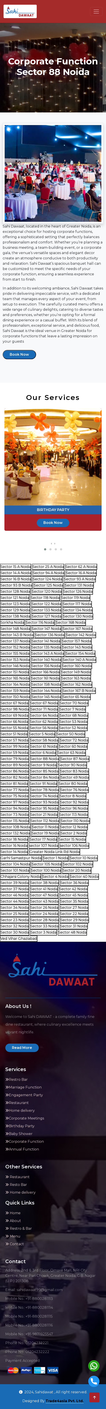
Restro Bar (16, 1079)
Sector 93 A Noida (79, 579)
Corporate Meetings (24, 1118)
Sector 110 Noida (75, 821)
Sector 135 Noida (46, 647)
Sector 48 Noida (72, 932)
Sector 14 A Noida (15, 573)
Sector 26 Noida (44, 907)
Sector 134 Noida (77, 610)
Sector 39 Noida (14, 883)
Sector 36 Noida (74, 883)
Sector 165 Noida (14, 678)
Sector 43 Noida (44, 901)
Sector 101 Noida (14, 870)
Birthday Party (20, 1126)
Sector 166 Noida (45, 672)
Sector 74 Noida (44, 796)
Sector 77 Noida (14, 790)
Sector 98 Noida (14, 709)
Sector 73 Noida (14, 815)
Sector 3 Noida (43, 932)
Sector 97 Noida (14, 802)
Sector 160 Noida (77, 666)
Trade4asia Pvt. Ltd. (65, 1401)
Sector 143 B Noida (16, 635)
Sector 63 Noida (71, 753)
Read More (22, 1048)
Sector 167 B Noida (79, 691)
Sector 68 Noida (74, 715)
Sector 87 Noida (75, 759)
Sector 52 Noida (73, 728)
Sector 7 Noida (72, 709)
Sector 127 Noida (46, 616)
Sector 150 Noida (15, 697)
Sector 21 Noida (44, 815)
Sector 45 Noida (74, 895)
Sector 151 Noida (14, 672)
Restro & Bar (18, 1228)
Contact (14, 1244)
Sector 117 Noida (77, 604)
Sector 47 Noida (44, 895)
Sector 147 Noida (46, 629)
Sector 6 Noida (43, 753)
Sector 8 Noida (73, 796)
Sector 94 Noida (14, 808)
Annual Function (22, 1149)
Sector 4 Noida (55, 876)
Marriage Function (23, 1087)
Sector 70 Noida (74, 703)
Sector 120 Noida (47, 591)
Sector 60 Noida (73, 746)
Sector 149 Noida (76, 672)
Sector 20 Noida (77, 870)
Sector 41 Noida (44, 889)
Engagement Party (24, 1095)
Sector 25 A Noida (48, 567)
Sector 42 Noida (73, 889)
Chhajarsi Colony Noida (20, 876)
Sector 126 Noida (78, 591)
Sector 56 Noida (44, 728)
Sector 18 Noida (14, 839)
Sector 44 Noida (14, 901)
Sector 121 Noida (14, 598)
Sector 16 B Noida (15, 579)
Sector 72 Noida (74, 740)
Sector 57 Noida (14, 740)
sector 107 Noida (43, 845)
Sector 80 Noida (73, 784)
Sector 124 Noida (47, 579)
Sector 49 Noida (75, 777)
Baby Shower (19, 1134)
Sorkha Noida (12, 622)
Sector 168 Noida (70, 622)
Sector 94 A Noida (48, 573)
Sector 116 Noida (40, 622)
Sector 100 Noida (46, 870)
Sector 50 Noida (71, 734)
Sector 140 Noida (46, 660)
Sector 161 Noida (45, 678)
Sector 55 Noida (14, 728)
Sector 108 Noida (15, 827)
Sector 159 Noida (15, 691)
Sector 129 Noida (15, 610)
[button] (45, 549)
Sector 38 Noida (44, 883)
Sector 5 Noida (42, 734)
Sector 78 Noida (44, 790)
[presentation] (51, 543)
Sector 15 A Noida (15, 567)
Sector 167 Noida (77, 629)
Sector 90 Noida (72, 765)
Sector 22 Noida (74, 914)
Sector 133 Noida (46, 610)
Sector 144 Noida (46, 691)
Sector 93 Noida (44, 802)
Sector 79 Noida (14, 759)
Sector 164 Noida (15, 684)
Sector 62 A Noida (81, 567)
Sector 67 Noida (14, 703)
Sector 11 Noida (45, 827)
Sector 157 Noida (76, 641)
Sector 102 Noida (78, 864)
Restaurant (17, 1103)
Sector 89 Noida (14, 765)
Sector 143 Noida (77, 647)
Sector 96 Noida (74, 808)
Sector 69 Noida (14, 715)
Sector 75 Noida (14, 796)
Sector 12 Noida (73, 827)
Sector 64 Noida (44, 715)
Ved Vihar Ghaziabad (18, 938)
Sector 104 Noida (15, 864)
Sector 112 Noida (45, 821)
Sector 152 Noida (15, 647)
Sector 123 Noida (15, 604)
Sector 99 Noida (14, 746)
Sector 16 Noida (13, 845)
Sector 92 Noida (74, 802)
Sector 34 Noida (14, 907)
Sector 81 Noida (14, 784)
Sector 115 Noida (14, 821)
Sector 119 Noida (75, 598)
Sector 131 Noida (79, 585)
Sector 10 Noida (83, 858)
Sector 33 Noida (44, 926)
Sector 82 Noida (14, 777)
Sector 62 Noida (44, 722)
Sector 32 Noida (14, 926)
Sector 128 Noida (15, 591)
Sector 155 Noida (14, 653)
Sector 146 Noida (15, 666)
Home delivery (20, 1110)
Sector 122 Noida (46, 604)
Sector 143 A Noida (47, 653)
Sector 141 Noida (46, 641)
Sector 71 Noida (44, 709)
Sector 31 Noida (73, 926)
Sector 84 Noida (45, 777)
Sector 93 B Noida (16, 585)
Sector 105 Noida (46, 864)
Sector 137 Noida (15, 641)
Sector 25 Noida (14, 914)
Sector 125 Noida (48, 585)
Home (13, 1213)
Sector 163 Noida (76, 678)
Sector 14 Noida (14, 852)
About (13, 1221)
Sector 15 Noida (72, 839)
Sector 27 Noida (74, 907)
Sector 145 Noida (46, 697)
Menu (12, 1236)
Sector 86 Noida (14, 771)
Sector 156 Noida (45, 666)
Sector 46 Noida (14, 895)
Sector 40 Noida (84, 876)
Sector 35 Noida (74, 901)
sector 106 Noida (74, 845)
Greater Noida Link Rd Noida (54, 852)
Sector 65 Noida (76, 697)
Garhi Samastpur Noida (20, 858)
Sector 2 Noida (74, 833)
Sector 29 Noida (74, 920)
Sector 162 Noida (77, 684)
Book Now (19, 354)
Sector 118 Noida (45, 598)
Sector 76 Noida (74, 790)
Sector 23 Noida (14, 920)
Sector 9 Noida (43, 765)
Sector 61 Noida (43, 746)
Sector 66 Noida (14, 722)
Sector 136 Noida (49, 635)
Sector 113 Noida (73, 815)
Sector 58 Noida (44, 740)
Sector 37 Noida (14, 889)
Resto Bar (16, 1185)
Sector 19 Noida (45, 833)
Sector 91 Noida (43, 784)
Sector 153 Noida (15, 660)
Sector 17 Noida (43, 839)
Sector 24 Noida (44, 914)
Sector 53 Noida (73, 722)
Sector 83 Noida (74, 771)
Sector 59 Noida (14, 753)
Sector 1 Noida (55, 858)
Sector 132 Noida (15, 833)
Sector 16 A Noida (81, 573)
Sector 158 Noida (46, 684)
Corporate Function (24, 1141)
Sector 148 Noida (15, 629)
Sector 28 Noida (44, 920)
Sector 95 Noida (44, 808)
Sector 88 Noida (44, 759)
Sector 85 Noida (44, 771)
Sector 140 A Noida (79, 660)
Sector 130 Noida (78, 616)
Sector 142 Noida (81, 635)
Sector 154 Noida (80, 653)
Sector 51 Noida (13, 734)
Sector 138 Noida (15, 616)
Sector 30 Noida (14, 932)
